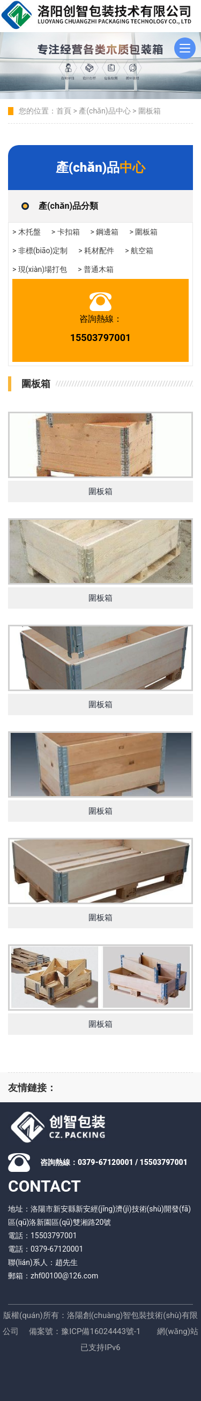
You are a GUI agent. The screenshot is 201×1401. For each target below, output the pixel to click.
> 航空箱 (139, 250)
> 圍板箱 (143, 232)
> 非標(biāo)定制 (40, 250)
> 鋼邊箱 (105, 232)
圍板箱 (149, 111)
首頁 (63, 111)
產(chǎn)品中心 (104, 111)
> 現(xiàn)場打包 (39, 269)
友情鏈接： (32, 1087)
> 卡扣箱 (65, 232)
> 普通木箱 (96, 269)
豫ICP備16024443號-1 (100, 1331)
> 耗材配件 (96, 250)
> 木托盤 (26, 232)
